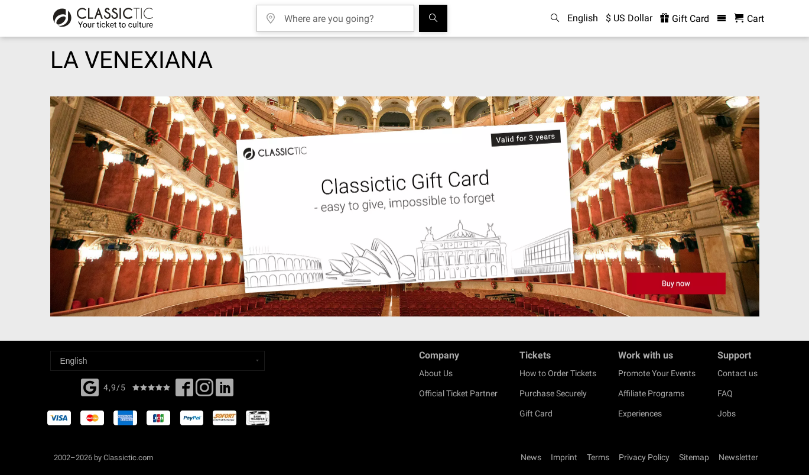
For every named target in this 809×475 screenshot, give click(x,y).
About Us (436, 373)
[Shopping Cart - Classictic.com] (749, 18)
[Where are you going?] (344, 14)
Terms (598, 457)
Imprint (564, 457)
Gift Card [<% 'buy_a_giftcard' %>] (684, 18)
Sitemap (694, 457)
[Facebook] (90, 386)
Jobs (726, 413)
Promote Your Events (657, 373)
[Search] (433, 18)
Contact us (737, 373)
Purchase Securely (553, 393)
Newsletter (738, 457)
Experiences (640, 413)
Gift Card (536, 413)
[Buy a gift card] (404, 206)
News (531, 457)
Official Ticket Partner (458, 393)
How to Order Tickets (557, 373)
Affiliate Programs (651, 393)
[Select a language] (157, 361)
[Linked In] (224, 391)
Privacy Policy (644, 457)
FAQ (725, 393)
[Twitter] (204, 391)
